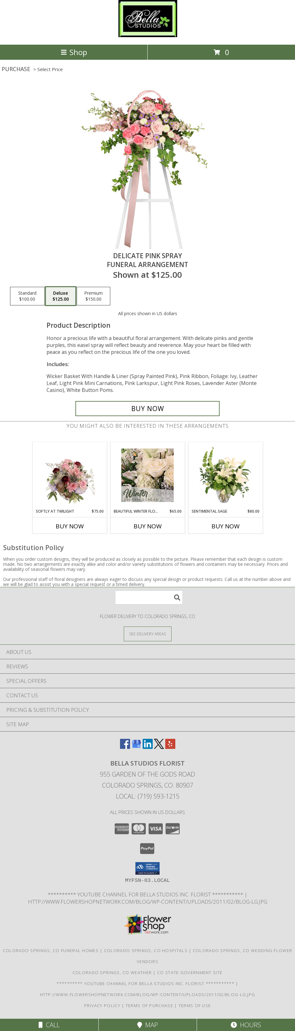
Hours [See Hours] (246, 1025)
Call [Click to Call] (49, 1025)
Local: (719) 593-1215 (147, 796)
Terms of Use (194, 1005)
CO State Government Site (189, 972)
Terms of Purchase (149, 1005)
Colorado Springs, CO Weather (112, 972)
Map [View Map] (147, 1025)
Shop (74, 52)
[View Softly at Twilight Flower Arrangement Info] (69, 475)
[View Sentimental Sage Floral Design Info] (225, 475)
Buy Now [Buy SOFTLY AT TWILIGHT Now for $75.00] (70, 526)
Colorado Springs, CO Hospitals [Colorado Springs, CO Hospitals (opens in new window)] (146, 950)
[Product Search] (149, 597)
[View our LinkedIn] (148, 746)
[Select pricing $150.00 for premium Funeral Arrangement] (93, 296)
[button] (147, 868)
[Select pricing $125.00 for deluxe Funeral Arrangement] (60, 296)
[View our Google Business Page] (136, 746)
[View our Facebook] (125, 746)
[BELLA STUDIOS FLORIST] (147, 35)
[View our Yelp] (170, 746)
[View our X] (159, 746)
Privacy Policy (102, 1005)
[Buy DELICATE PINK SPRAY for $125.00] (147, 408)
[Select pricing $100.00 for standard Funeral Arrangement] (27, 296)
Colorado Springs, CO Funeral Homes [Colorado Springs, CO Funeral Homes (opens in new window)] (51, 950)
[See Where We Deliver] (148, 634)
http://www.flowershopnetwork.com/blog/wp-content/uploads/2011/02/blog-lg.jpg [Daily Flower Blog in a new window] (147, 901)
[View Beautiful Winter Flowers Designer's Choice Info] (147, 475)
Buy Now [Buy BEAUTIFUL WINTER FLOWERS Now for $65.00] (148, 526)
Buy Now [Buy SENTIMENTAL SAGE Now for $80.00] (225, 526)
